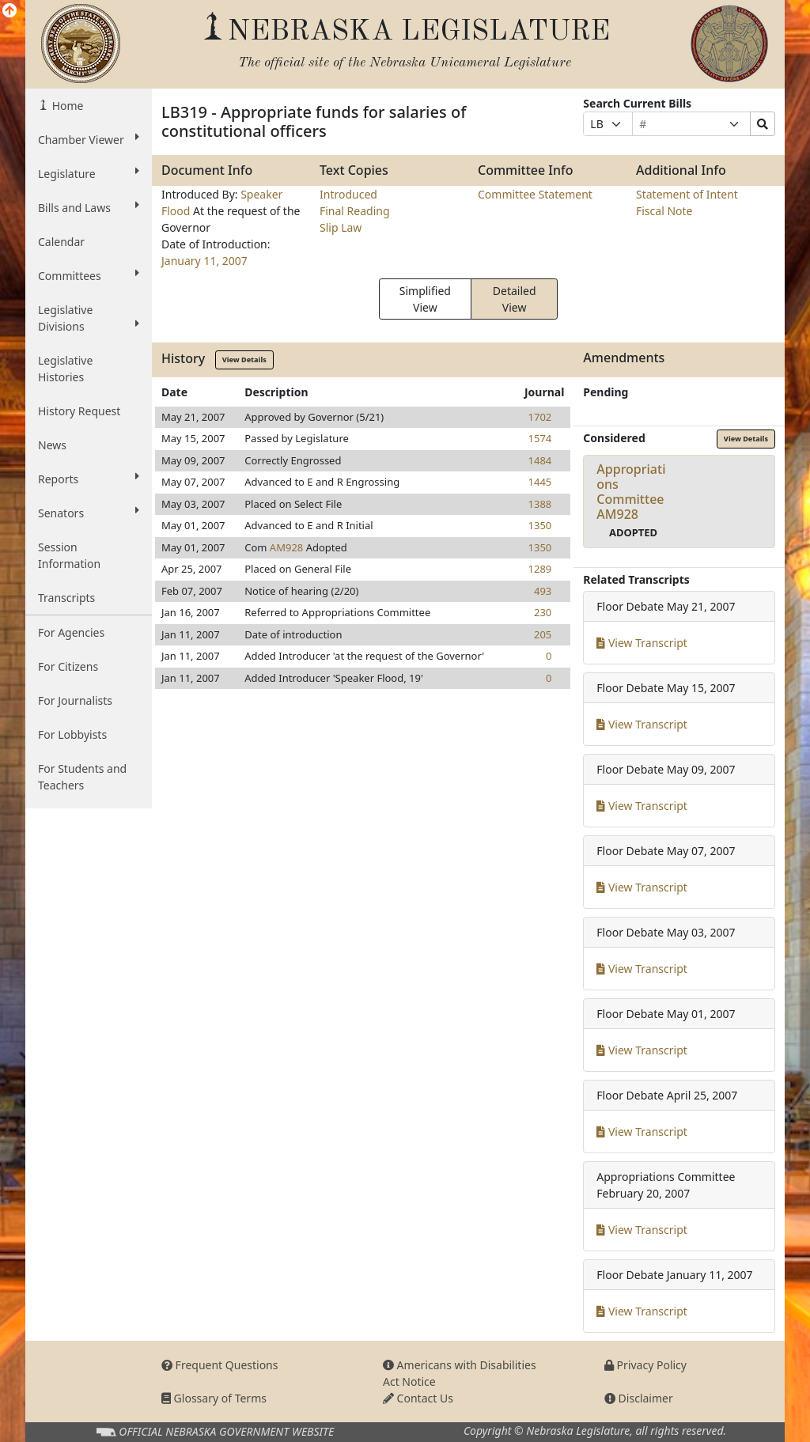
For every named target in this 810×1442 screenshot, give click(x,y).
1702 (540, 417)
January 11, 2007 (204, 260)
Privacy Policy (645, 1364)
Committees (88, 275)
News (52, 444)
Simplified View (425, 299)
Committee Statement (535, 194)
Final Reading (355, 210)
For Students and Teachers (82, 777)
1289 (540, 569)
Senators (88, 512)
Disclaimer (638, 1398)
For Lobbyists (72, 734)
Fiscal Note (664, 210)
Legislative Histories (65, 368)
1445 (540, 482)
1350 (540, 525)
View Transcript (641, 642)
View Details (244, 359)
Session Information (69, 555)
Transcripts (66, 597)
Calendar (61, 241)
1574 (540, 438)
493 (542, 591)
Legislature (88, 173)
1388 (540, 504)
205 (542, 634)
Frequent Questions (219, 1364)
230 (542, 612)
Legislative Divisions (88, 318)
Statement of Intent (687, 194)
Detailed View (514, 299)
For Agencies (71, 632)
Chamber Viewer (88, 139)
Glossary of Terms (214, 1398)
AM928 (286, 547)
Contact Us (418, 1398)
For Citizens (68, 666)
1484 (540, 460)
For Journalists (75, 700)
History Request (79, 410)
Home (66, 105)
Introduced (348, 194)
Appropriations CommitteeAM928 (630, 492)
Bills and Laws (88, 207)
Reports (88, 478)
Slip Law (340, 227)
